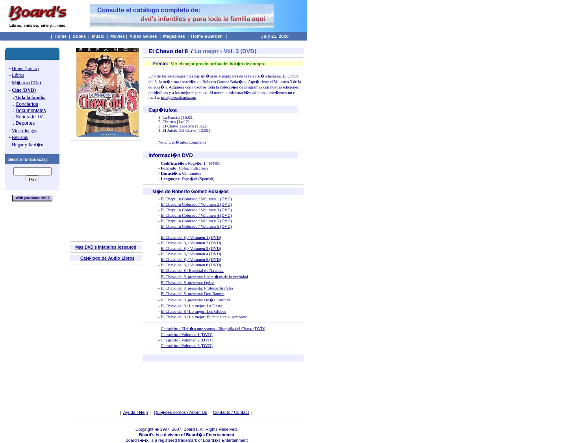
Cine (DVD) (24, 90)
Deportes (25, 123)
